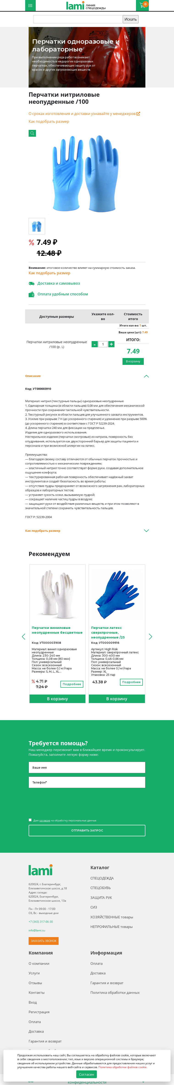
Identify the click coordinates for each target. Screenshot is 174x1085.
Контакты (37, 992)
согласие (44, 820)
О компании (39, 963)
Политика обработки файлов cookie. (122, 1067)
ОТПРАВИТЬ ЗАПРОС (87, 830)
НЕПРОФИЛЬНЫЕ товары (111, 926)
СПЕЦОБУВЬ (100, 887)
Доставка (36, 1031)
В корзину (133, 361)
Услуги (34, 973)
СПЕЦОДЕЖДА (102, 878)
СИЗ (93, 907)
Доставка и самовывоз (54, 283)
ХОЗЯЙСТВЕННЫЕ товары (111, 917)
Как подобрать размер (49, 121)
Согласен (86, 1074)
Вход (33, 1002)
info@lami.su (37, 930)
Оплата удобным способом (58, 294)
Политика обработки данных (115, 992)
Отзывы (35, 983)
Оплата (35, 1021)
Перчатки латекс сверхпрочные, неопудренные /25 (108, 632)
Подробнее (72, 684)
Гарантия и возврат (45, 1041)
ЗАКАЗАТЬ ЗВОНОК (43, 941)
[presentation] (22, 636)
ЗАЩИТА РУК (101, 897)
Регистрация (39, 1012)
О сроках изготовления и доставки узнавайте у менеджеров (84, 113)
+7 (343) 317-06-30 (41, 922)
